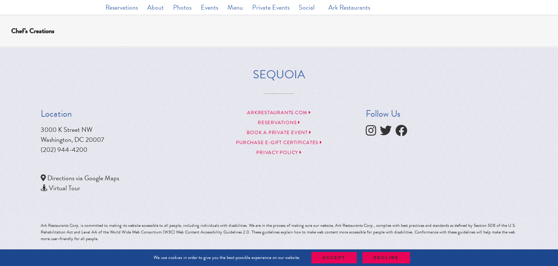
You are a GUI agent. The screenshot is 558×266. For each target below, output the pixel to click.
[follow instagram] (373, 132)
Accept (334, 257)
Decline (386, 257)
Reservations (279, 122)
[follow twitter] (387, 132)
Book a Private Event (279, 132)
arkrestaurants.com (279, 112)
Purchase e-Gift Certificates (279, 142)
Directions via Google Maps (83, 178)
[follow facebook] (403, 132)
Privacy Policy (278, 152)
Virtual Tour (64, 188)
